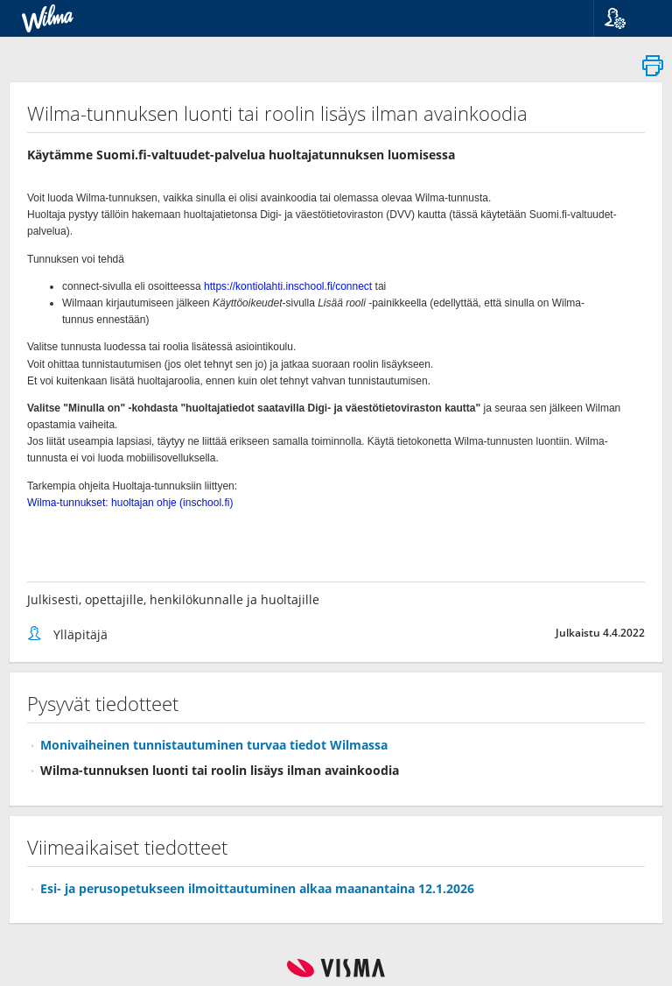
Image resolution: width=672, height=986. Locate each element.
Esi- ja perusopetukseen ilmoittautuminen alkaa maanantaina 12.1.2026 (257, 888)
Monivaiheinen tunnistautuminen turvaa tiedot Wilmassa (214, 744)
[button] (626, 18)
